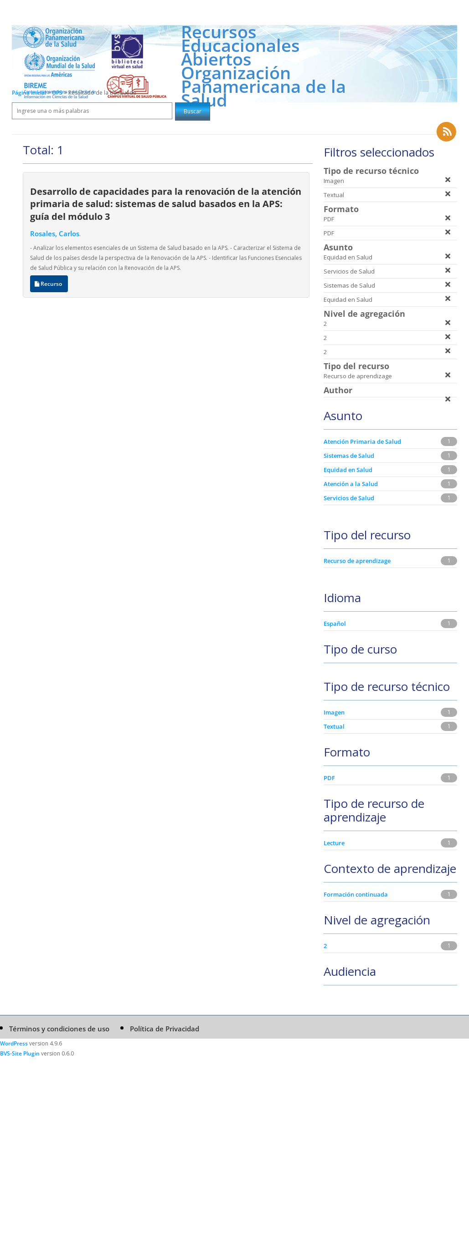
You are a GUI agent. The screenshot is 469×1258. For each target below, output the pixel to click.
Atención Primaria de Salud (362, 441)
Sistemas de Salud (349, 455)
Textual (334, 726)
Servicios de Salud (349, 498)
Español (335, 623)
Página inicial (29, 92)
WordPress (14, 1043)
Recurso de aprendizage (357, 561)
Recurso (49, 284)
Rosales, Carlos (54, 233)
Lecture (334, 843)
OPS (58, 92)
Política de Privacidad (164, 1028)
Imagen (334, 712)
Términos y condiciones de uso (59, 1028)
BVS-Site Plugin (20, 1053)
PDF (329, 778)
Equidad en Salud (348, 470)
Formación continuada (356, 894)
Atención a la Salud (351, 484)
